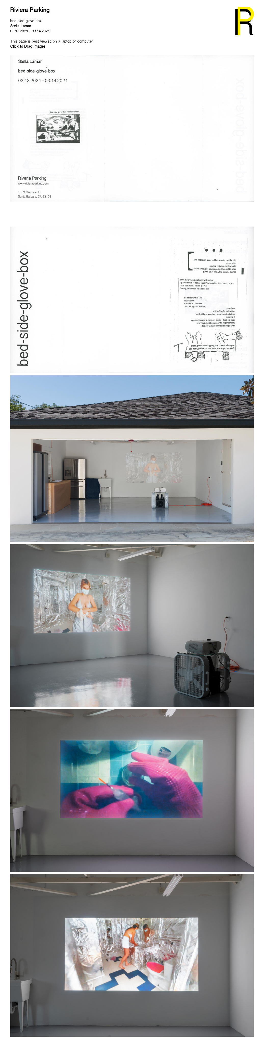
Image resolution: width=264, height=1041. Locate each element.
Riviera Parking (29, 11)
